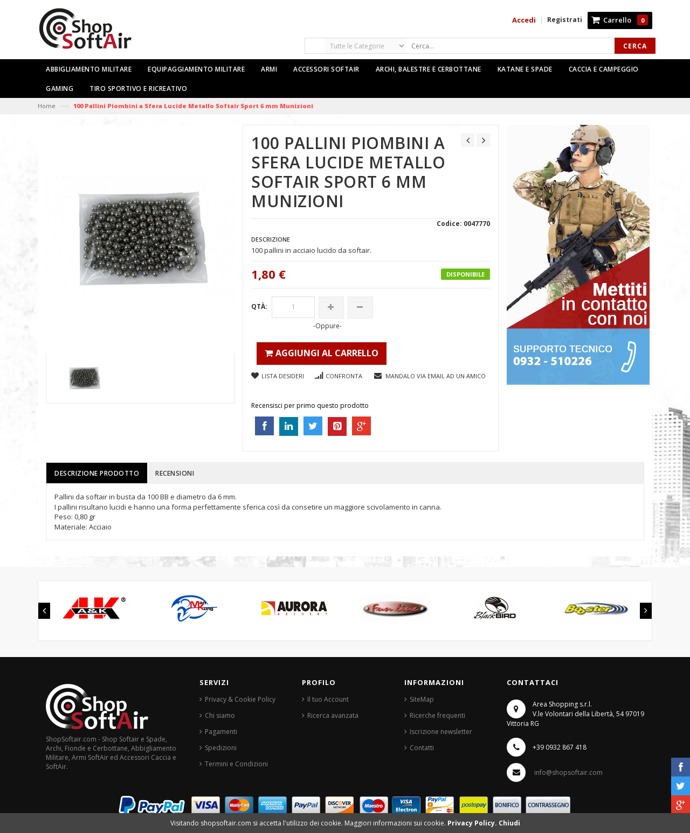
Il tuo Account (328, 699)
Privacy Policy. (473, 823)
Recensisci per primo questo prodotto (310, 405)
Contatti (422, 747)
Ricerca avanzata (332, 715)
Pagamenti (221, 731)
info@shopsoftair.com (568, 772)
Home (47, 106)
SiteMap (422, 699)
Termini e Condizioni (236, 763)
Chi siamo (220, 715)
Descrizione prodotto (96, 473)
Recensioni (174, 473)
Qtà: (259, 306)
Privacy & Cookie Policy (240, 699)
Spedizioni (221, 747)
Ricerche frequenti (437, 715)
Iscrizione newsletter (441, 731)
